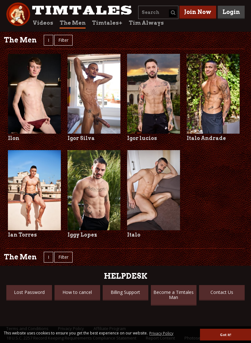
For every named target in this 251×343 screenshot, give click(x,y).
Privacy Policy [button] (161, 333)
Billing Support (125, 292)
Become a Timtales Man (173, 294)
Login (231, 12)
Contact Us (221, 292)
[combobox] (158, 12)
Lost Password (29, 292)
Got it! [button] (225, 334)
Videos (43, 23)
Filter (63, 40)
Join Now (197, 12)
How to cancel (77, 292)
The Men (73, 23)
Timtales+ (107, 23)
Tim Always (146, 23)
